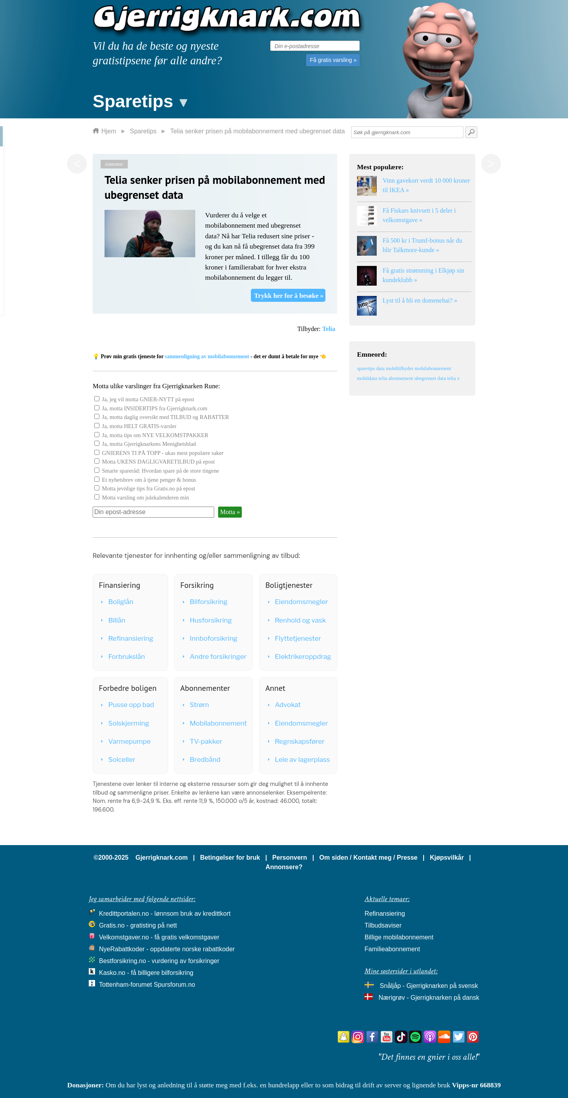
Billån (112, 620)
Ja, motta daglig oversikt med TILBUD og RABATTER (165, 417)
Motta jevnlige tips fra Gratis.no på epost (148, 488)
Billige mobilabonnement (398, 937)
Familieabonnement (392, 949)
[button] (139, 99)
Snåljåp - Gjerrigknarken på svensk (429, 985)
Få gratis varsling (333, 60)
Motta (230, 512)
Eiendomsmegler (297, 602)
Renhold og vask (296, 620)
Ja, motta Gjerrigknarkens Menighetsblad (149, 444)
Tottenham (114, 984)
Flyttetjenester (293, 638)
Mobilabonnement (214, 723)
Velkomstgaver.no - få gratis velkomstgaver (159, 937)
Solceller (117, 759)
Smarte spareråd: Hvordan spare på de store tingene (160, 471)
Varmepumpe (125, 741)
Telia (328, 328)
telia (382, 378)
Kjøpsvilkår (447, 857)
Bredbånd (200, 759)
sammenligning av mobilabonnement (207, 356)
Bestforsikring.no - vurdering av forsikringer (159, 961)
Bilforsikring (204, 602)
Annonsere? (283, 867)
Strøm (195, 705)
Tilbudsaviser (383, 925)
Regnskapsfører (295, 741)
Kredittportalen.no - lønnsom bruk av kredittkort (164, 913)
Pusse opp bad (126, 705)
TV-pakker (201, 741)
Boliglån (116, 602)
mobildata (367, 378)
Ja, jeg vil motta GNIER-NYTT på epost (148, 399)
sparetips (366, 368)
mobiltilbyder (399, 368)
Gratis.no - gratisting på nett (138, 925)
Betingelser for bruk (230, 857)
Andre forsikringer (214, 656)
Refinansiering (126, 638)
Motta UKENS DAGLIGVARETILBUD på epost (158, 461)
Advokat (283, 705)
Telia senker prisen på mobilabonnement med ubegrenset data (257, 131)
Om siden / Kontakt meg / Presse (369, 857)
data (380, 368)
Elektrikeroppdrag (298, 656)
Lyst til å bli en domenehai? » (420, 300)
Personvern (289, 857)
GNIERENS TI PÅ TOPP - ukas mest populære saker (163, 453)
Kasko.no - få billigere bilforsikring (146, 972)
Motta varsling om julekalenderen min (145, 497)
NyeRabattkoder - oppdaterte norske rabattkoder (167, 949)
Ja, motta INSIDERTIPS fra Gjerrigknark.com (154, 408)
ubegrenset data (430, 378)
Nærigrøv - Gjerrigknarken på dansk (429, 997)
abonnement (401, 378)
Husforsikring (206, 620)
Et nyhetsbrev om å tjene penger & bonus (149, 480)
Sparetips (143, 131)
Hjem (108, 131)
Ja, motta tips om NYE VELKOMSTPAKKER (155, 435)
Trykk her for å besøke (288, 295)
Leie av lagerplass (298, 759)
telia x (453, 378)
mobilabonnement (433, 368)
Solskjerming (124, 723)
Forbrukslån (122, 656)
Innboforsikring (209, 638)
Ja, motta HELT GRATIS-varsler (139, 426)
